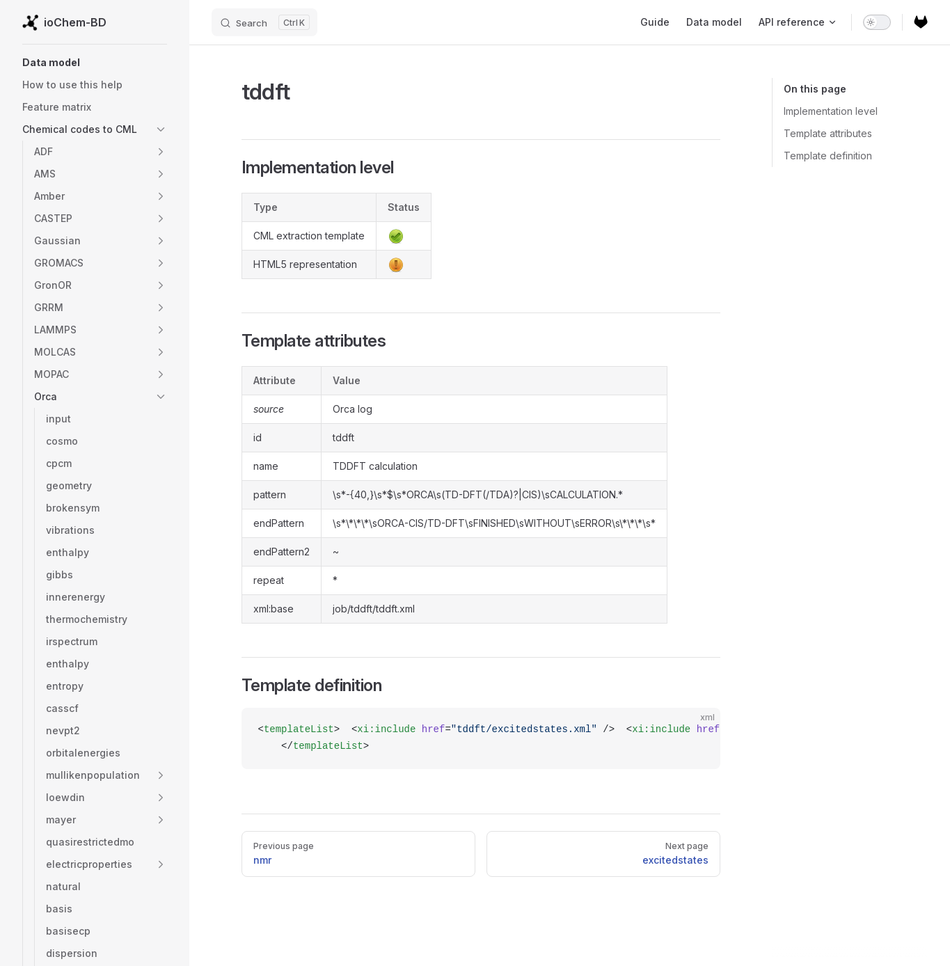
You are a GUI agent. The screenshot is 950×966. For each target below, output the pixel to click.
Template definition (828, 155)
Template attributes (828, 133)
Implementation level (831, 111)
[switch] (877, 22)
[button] (94, 63)
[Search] (264, 22)
